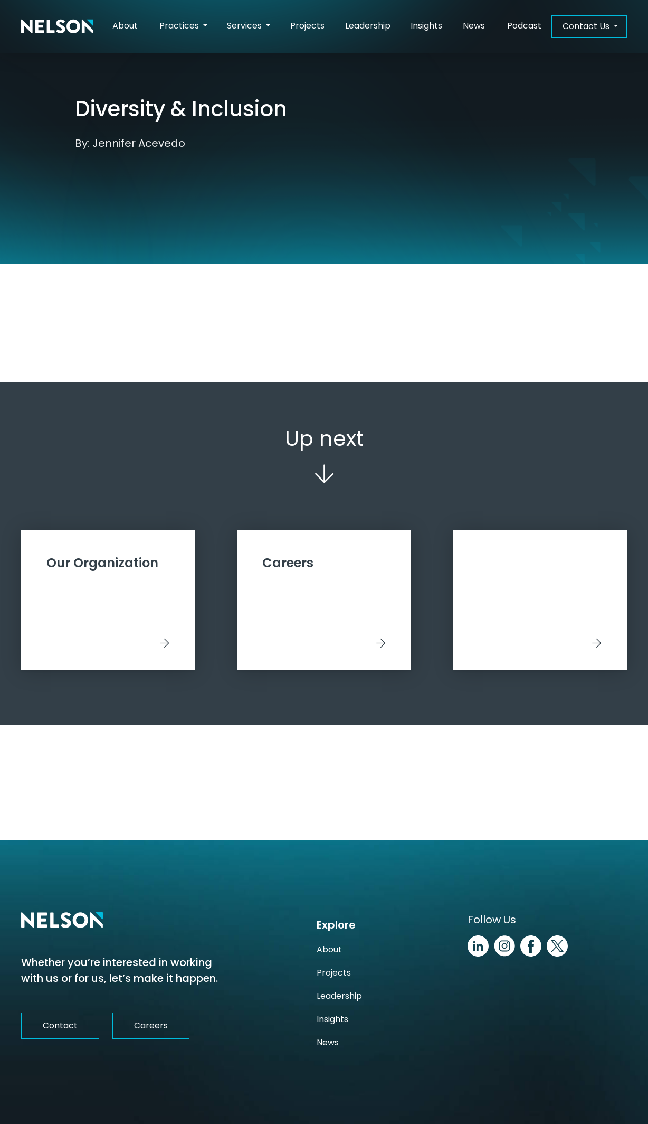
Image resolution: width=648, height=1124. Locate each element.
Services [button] (245, 26)
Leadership (367, 26)
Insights (426, 26)
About (125, 26)
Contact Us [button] (587, 26)
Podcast (524, 26)
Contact (60, 1025)
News (474, 26)
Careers (151, 1025)
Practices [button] (180, 26)
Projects (307, 26)
